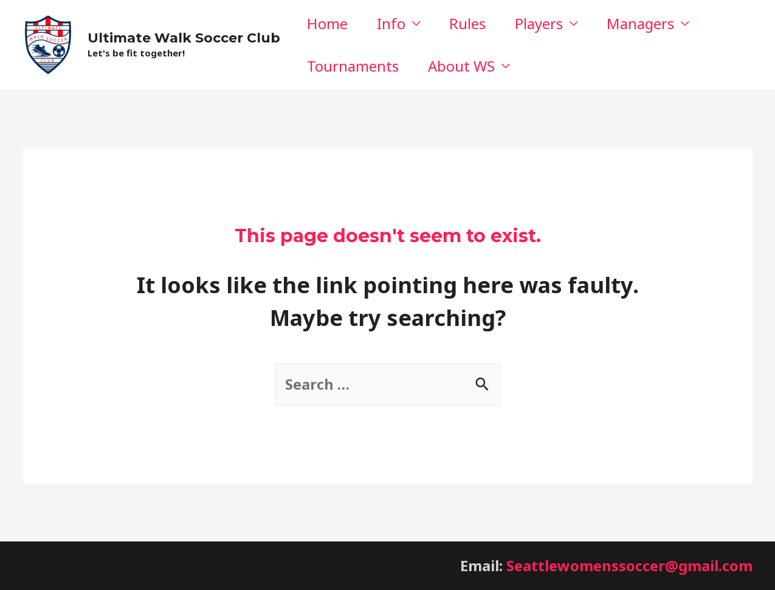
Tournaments (353, 66)
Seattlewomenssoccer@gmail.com (629, 565)
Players (539, 23)
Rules (467, 23)
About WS (461, 66)
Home (327, 23)
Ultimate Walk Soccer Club (184, 38)
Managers (640, 23)
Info (391, 23)
